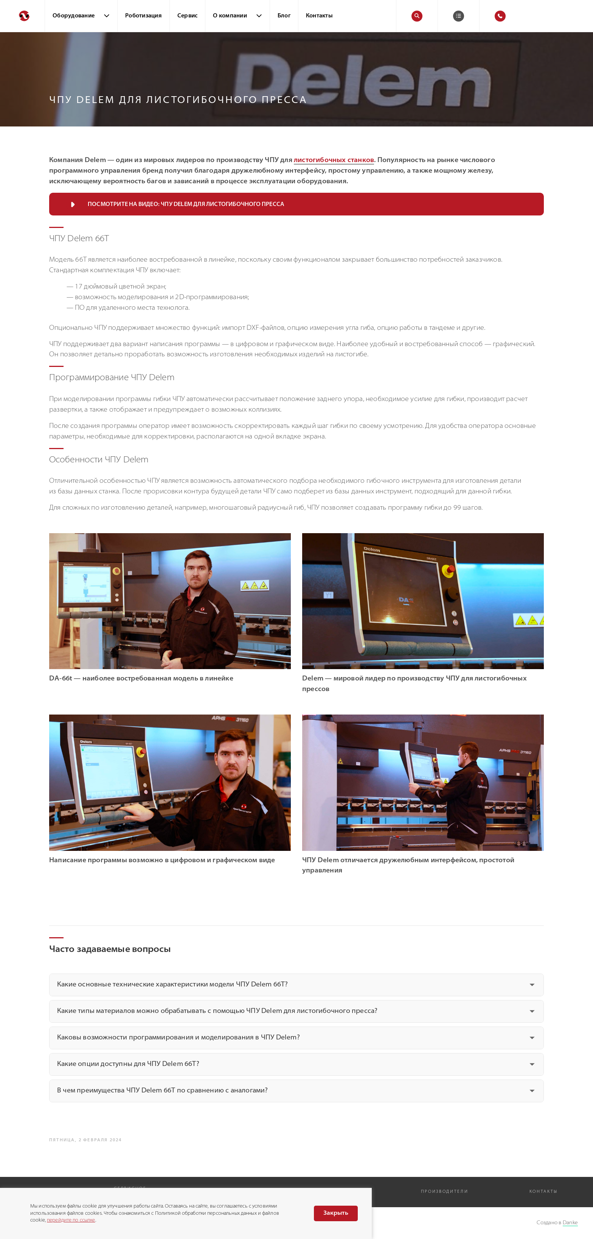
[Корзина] (458, 16)
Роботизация (143, 16)
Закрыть (335, 1213)
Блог (284, 16)
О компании (230, 16)
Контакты (319, 16)
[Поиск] (416, 16)
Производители (444, 1192)
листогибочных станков (334, 160)
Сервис (187, 16)
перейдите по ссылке (71, 1220)
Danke (570, 1223)
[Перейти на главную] (22, 16)
